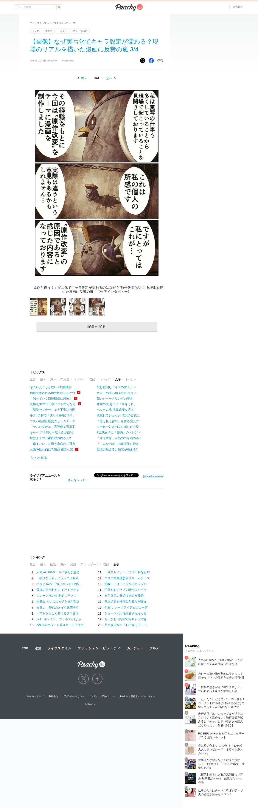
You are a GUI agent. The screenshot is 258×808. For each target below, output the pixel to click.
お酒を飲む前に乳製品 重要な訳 (51, 449)
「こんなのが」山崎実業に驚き (118, 444)
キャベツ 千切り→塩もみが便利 (51, 432)
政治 (53, 564)
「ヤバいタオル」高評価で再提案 (52, 426)
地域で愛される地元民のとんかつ (52, 393)
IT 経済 (64, 379)
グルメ (154, 648)
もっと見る (38, 458)
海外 (53, 379)
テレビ (35, 31)
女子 (118, 379)
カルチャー (135, 648)
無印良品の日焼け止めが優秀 (124, 595)
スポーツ (79, 379)
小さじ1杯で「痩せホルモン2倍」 (53, 415)
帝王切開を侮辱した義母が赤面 (125, 601)
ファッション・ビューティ (99, 648)
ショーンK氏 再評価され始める (125, 613)
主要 (33, 379)
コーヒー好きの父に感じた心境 (118, 426)
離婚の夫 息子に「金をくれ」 (117, 404)
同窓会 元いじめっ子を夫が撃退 (57, 601)
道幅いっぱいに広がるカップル (125, 584)
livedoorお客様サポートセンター (137, 696)
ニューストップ (38, 23)
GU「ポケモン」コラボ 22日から (58, 619)
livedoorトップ (35, 696)
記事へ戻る (96, 327)
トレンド (62, 31)
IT (82, 564)
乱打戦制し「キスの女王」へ (116, 387)
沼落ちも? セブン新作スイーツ (125, 589)
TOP (25, 648)
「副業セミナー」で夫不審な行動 (52, 409)
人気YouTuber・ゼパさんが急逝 (57, 572)
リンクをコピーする (160, 60)
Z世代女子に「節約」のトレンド (119, 432)
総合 (33, 564)
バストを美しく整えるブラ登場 (57, 613)
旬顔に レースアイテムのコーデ (126, 607)
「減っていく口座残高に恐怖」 (51, 398)
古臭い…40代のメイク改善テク (57, 607)
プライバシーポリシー (73, 696)
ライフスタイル (59, 648)
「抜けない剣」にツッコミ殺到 (57, 578)
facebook (97, 679)
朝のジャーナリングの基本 (115, 398)
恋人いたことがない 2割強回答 (51, 387)
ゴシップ (105, 379)
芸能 (92, 379)
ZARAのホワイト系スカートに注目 (60, 625)
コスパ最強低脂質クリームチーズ (52, 421)
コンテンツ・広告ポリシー (102, 696)
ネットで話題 (80, 31)
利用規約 (53, 696)
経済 (73, 564)
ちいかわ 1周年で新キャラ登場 (125, 619)
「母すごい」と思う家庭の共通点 (52, 444)
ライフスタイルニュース (62, 23)
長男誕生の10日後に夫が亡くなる (53, 404)
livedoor (238, 7)
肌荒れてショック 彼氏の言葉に (118, 415)
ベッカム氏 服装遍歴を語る (115, 409)
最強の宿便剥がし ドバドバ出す (57, 589)
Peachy (129, 7)
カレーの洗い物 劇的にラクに (117, 393)
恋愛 (38, 648)
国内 (43, 379)
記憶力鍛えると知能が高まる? (117, 449)
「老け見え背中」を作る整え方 (118, 421)
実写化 (48, 31)
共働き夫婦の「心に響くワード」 (127, 625)
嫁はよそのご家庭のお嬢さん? (50, 438)
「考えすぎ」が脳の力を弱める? (119, 438)
